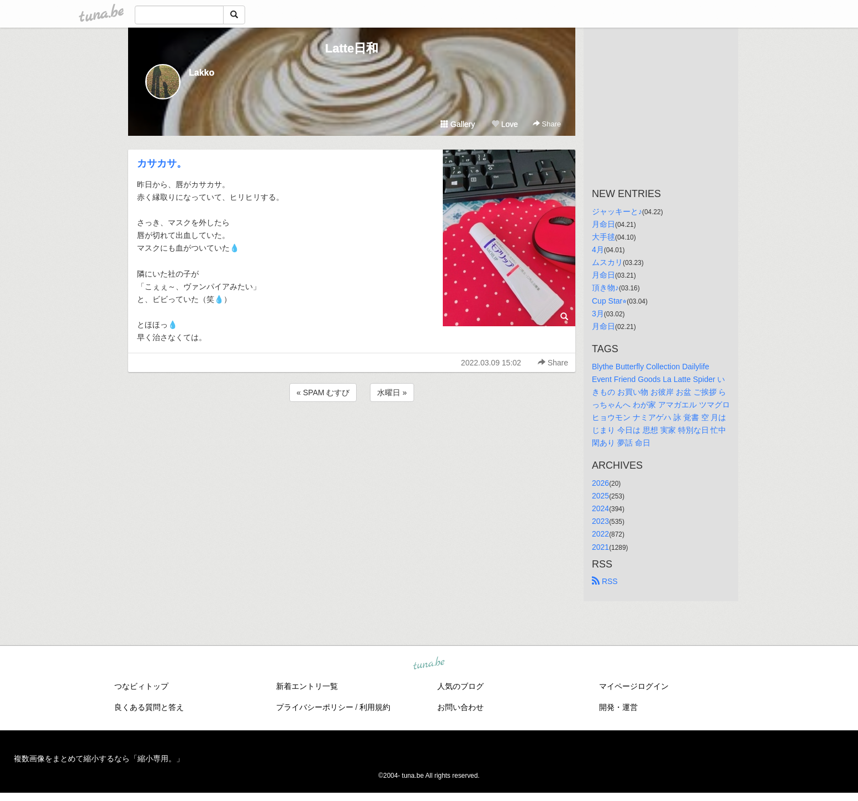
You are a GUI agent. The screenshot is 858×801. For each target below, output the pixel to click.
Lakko (201, 72)
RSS (605, 581)
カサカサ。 (162, 163)
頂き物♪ (605, 287)
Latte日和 (352, 48)
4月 (598, 249)
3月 (598, 313)
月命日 (603, 224)
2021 (600, 547)
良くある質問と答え (149, 707)
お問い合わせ (460, 707)
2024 (600, 508)
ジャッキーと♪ (617, 211)
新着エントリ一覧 (307, 686)
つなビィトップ (141, 686)
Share (547, 124)
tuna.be (428, 663)
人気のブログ (460, 686)
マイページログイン (634, 686)
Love (504, 124)
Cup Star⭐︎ (609, 300)
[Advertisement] (351, 434)
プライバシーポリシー (314, 707)
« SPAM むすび (322, 392)
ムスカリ (607, 262)
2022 (600, 533)
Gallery (458, 124)
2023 (600, 521)
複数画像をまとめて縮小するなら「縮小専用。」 (99, 758)
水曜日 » (392, 392)
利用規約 (374, 707)
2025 (600, 495)
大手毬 (603, 236)
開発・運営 (618, 707)
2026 (600, 483)
